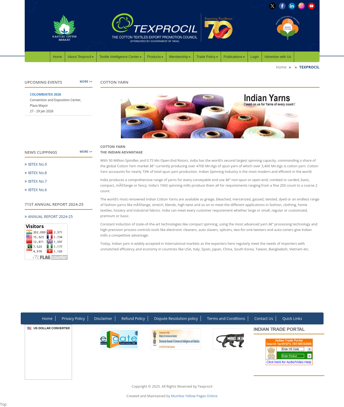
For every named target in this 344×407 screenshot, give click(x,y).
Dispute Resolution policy (176, 318)
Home (57, 57)
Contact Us (263, 318)
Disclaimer (103, 318)
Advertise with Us (278, 57)
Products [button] (155, 57)
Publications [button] (234, 57)
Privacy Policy (73, 318)
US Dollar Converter (51, 328)
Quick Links (292, 318)
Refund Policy (133, 318)
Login (254, 57)
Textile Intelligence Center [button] (120, 57)
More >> (86, 81)
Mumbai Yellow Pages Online (194, 395)
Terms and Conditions (226, 318)
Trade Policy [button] (207, 57)
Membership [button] (180, 57)
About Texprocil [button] (81, 57)
